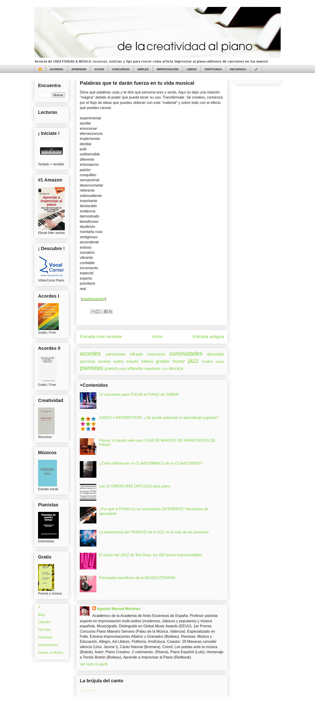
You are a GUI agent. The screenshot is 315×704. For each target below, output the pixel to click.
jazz (193, 360)
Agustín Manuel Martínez (118, 609)
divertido (215, 354)
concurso (156, 354)
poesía (111, 368)
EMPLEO (143, 69)
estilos (118, 361)
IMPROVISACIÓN (167, 69)
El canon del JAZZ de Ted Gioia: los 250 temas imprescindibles (150, 555)
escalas (104, 361)
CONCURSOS (120, 69)
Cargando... (89, 690)
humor (178, 361)
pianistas (91, 368)
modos (207, 361)
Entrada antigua (208, 336)
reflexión (134, 368)
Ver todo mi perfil (93, 664)
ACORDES (56, 69)
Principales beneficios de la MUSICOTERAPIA (137, 578)
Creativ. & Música (50, 652)
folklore (147, 361)
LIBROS (191, 69)
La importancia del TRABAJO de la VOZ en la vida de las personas (154, 532)
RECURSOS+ (238, 69)
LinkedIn (44, 622)
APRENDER (78, 69)
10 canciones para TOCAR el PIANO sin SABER (138, 394)
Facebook (45, 637)
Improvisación (48, 645)
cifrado (136, 354)
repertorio (152, 369)
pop (122, 369)
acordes (90, 353)
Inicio (157, 336)
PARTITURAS (213, 69)
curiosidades (186, 353)
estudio (133, 361)
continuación (93, 299)
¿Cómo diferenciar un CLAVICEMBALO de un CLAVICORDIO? (150, 463)
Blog (41, 614)
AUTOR (99, 69)
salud (164, 369)
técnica (176, 368)
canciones (115, 354)
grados (162, 361)
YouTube (44, 629)
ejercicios (87, 361)
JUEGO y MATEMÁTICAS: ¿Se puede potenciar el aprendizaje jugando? (158, 418)
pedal (220, 361)
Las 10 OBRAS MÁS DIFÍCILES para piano (134, 486)
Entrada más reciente (101, 336)
